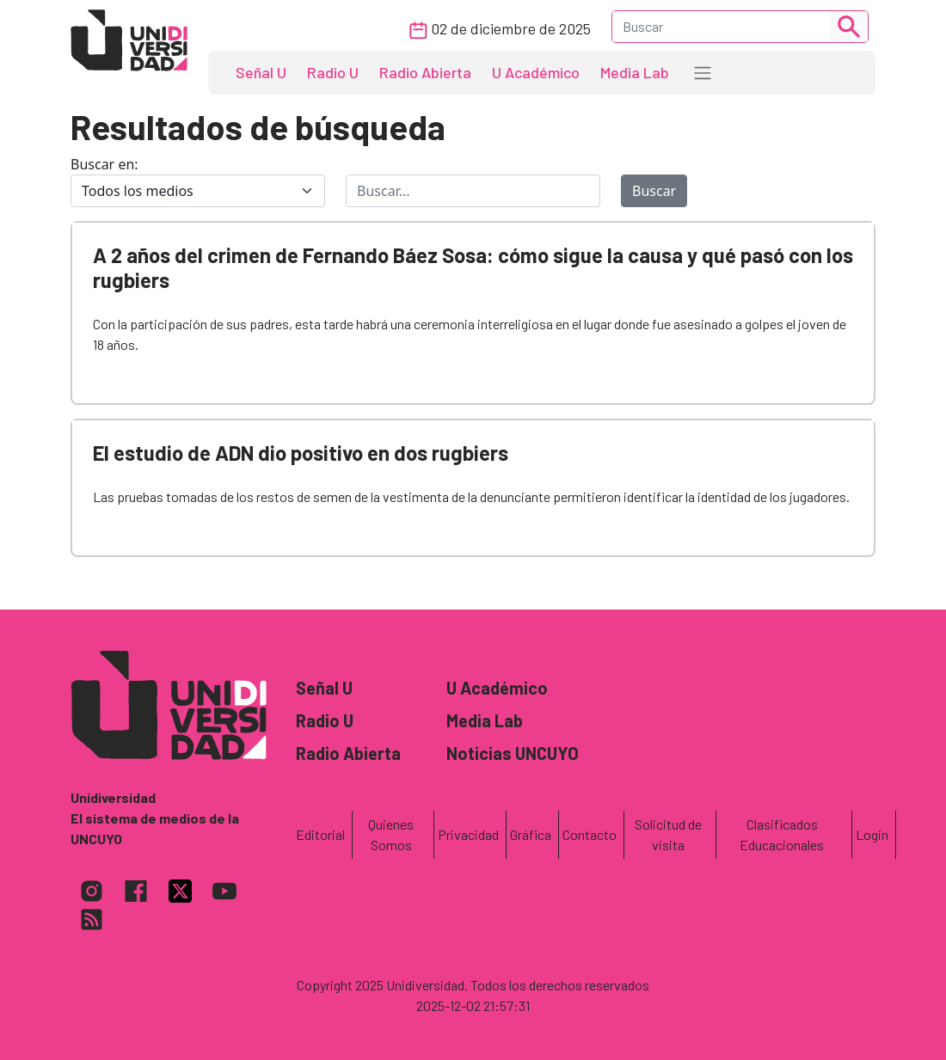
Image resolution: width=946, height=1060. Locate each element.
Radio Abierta (425, 72)
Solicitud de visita (668, 834)
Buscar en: (104, 164)
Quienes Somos (391, 834)
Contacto (589, 834)
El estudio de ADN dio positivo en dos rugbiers (300, 452)
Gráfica (530, 834)
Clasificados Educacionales (782, 834)
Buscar (654, 190)
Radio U (333, 72)
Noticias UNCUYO (512, 753)
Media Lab (634, 72)
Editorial (320, 834)
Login (872, 834)
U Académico (536, 72)
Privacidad (468, 834)
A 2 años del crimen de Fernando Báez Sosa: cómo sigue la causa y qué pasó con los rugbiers (473, 267)
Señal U (261, 72)
